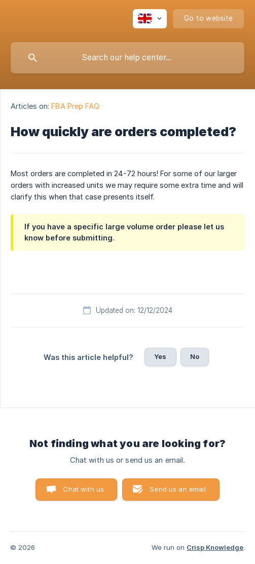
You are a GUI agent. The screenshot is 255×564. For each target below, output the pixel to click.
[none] (150, 18)
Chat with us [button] (83, 489)
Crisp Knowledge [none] (215, 547)
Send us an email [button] (178, 489)
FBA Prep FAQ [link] (75, 106)
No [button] (194, 356)
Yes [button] (160, 356)
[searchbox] (127, 57)
